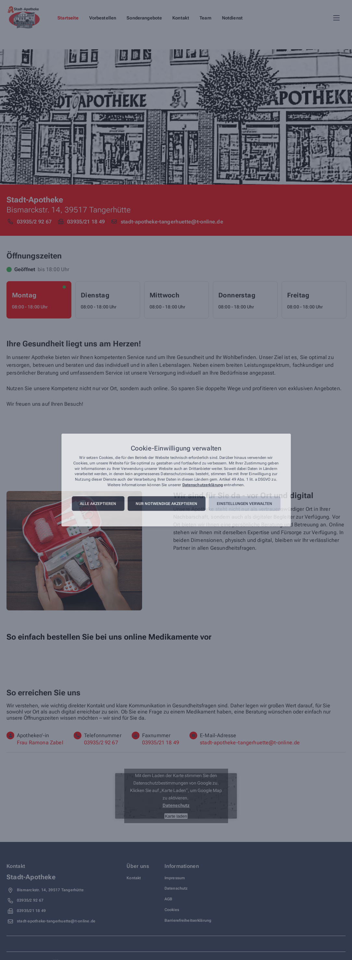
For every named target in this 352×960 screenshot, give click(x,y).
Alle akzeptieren (98, 503)
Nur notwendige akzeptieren (166, 503)
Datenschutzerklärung (202, 485)
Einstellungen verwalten (244, 503)
